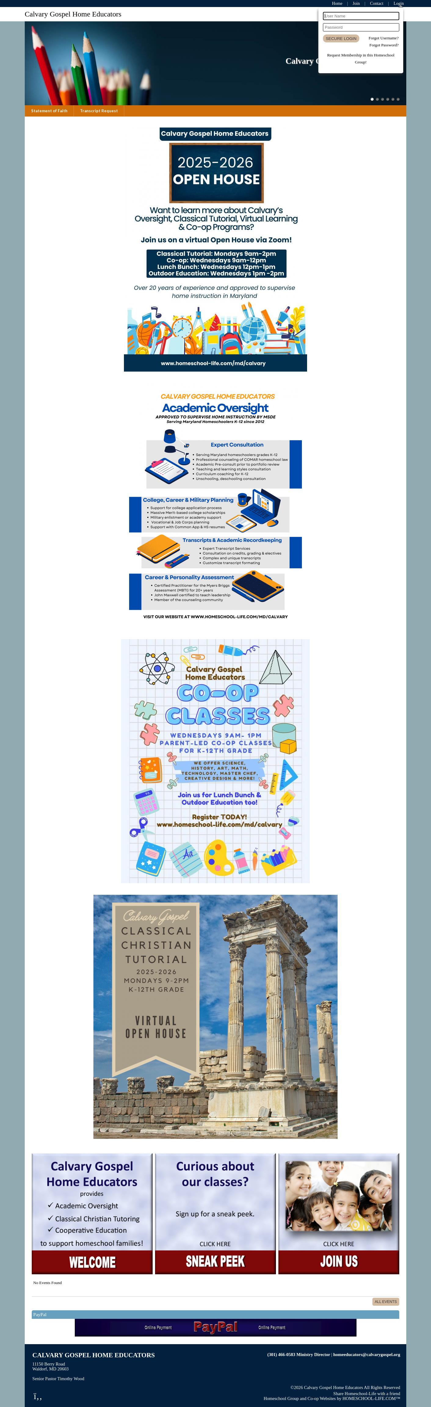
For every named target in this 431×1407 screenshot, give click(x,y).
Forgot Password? (384, 45)
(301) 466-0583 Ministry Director (298, 1354)
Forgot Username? (383, 38)
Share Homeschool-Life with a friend (366, 1393)
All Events (386, 1302)
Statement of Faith (49, 110)
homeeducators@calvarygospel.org (366, 1354)
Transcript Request (99, 110)
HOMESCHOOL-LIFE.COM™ (371, 1398)
